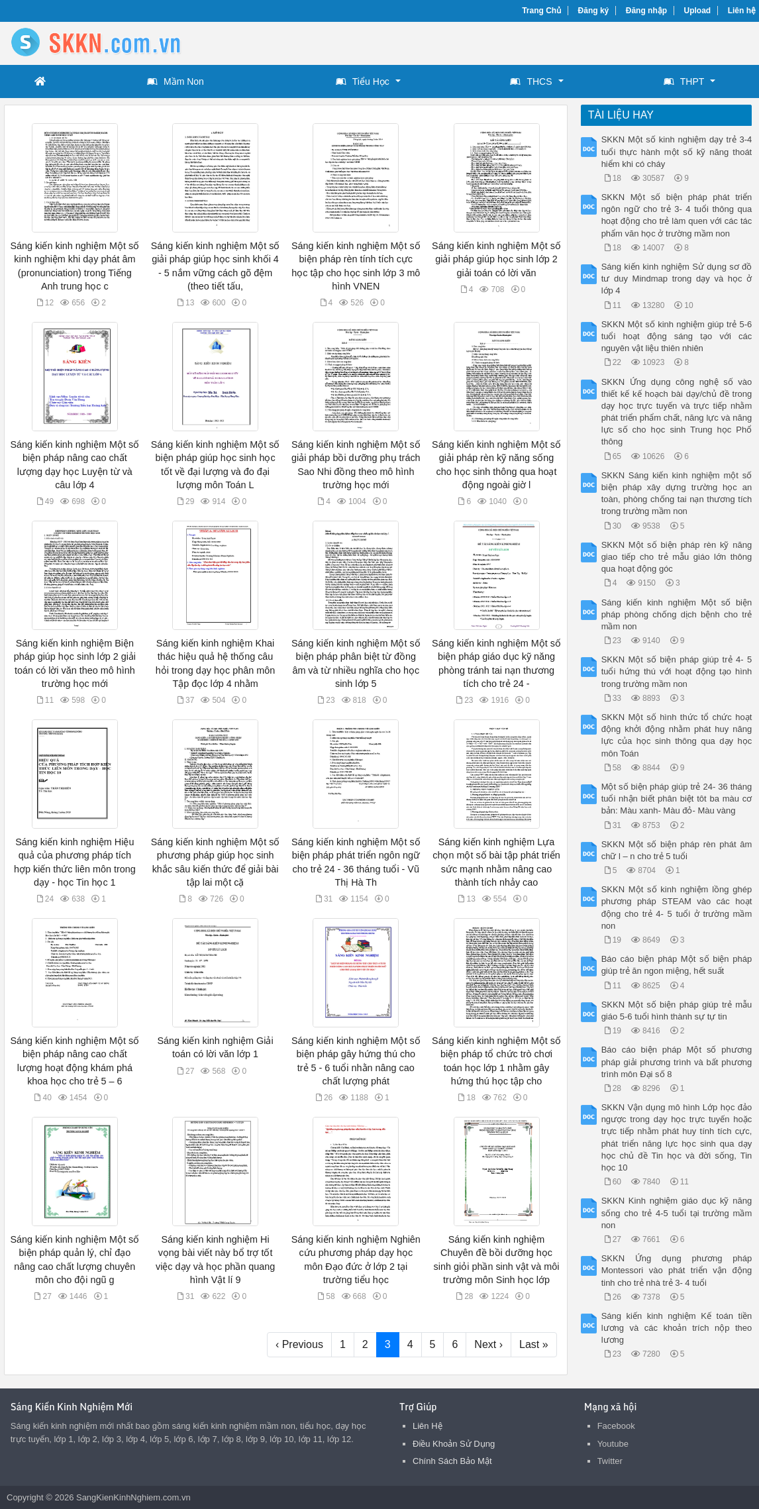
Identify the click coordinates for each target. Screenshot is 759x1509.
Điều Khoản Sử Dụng (454, 1444)
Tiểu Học (362, 81)
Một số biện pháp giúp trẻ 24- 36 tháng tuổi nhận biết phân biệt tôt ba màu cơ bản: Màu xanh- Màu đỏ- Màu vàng (676, 798)
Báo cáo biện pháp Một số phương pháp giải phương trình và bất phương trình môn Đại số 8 (676, 1061)
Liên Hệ (427, 1426)
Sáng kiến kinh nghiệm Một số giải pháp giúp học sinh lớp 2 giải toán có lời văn (496, 259)
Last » (533, 1344)
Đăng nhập (646, 10)
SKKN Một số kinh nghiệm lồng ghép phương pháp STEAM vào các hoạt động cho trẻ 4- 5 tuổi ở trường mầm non (676, 907)
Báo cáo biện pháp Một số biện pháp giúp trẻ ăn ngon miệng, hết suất (676, 965)
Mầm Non (175, 81)
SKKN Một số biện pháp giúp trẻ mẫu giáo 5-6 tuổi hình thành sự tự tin (676, 1010)
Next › (488, 1344)
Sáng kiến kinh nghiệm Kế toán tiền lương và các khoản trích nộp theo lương (676, 1328)
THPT (684, 81)
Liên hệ (742, 10)
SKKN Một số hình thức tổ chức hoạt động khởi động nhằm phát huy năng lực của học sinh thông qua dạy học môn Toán (676, 735)
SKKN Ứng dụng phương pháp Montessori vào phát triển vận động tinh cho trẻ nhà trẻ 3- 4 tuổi (676, 1270)
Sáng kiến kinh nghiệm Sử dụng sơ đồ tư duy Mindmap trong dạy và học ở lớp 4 (676, 278)
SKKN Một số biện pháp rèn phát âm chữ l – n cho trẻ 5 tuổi (676, 850)
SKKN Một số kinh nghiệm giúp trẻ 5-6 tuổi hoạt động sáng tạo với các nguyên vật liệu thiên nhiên (676, 336)
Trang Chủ (541, 10)
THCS (531, 81)
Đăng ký (593, 10)
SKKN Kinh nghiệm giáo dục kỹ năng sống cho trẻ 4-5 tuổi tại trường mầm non (676, 1212)
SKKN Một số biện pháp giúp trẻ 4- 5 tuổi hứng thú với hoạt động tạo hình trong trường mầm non (676, 671)
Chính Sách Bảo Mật (452, 1461)
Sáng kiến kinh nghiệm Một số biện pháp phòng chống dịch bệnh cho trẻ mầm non (676, 614)
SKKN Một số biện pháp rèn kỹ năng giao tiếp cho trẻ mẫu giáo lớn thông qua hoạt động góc (676, 557)
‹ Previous (299, 1344)
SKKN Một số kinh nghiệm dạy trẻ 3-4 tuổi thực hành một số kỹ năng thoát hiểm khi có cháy (676, 151)
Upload (697, 10)
